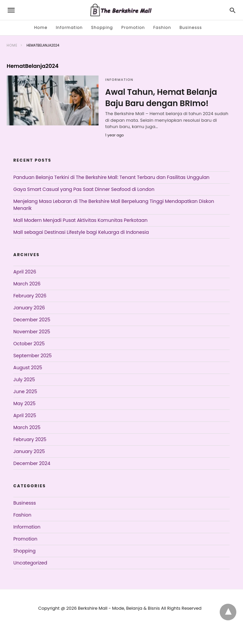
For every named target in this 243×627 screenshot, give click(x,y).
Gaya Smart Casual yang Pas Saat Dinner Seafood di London (83, 189)
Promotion (133, 27)
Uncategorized (30, 562)
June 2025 (25, 391)
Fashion (162, 27)
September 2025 (32, 355)
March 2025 (27, 427)
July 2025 (24, 379)
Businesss (190, 27)
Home (41, 27)
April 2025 (24, 415)
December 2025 (31, 319)
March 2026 (27, 283)
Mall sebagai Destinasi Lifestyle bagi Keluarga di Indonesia (81, 232)
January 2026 (29, 307)
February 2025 (29, 439)
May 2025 (24, 403)
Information (69, 27)
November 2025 (31, 331)
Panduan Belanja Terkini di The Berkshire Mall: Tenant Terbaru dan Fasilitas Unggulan (111, 177)
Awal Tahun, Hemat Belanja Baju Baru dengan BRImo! (161, 97)
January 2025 (29, 451)
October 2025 (29, 343)
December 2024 (31, 463)
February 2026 (29, 295)
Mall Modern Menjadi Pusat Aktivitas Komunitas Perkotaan (80, 220)
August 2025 (27, 367)
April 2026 (24, 271)
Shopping (102, 27)
